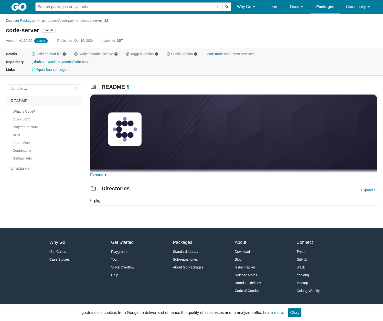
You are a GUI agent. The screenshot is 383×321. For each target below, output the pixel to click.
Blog (238, 259)
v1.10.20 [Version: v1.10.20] (19, 41)
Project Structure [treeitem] (25, 127)
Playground (119, 252)
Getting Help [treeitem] (22, 158)
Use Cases (57, 252)
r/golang (303, 275)
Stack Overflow (122, 267)
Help (114, 275)
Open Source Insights (50, 70)
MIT (120, 41)
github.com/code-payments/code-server (72, 20)
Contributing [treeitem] (22, 150)
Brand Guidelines (248, 283)
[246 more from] (91, 200)
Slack (301, 267)
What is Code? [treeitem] (24, 111)
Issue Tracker (245, 267)
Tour (114, 259)
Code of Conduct (247, 291)
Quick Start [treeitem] (21, 119)
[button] (33, 54)
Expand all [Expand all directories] (369, 190)
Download (242, 252)
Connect (305, 242)
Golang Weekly (308, 291)
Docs (297, 7)
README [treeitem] (19, 101)
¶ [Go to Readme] (127, 87)
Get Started (122, 242)
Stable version (182, 54)
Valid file (49, 54)
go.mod (50, 54)
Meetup (302, 283)
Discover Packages (20, 20)
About (240, 242)
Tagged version (142, 54)
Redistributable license (96, 54)
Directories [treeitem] (20, 168)
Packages (325, 7)
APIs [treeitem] (16, 135)
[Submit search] (227, 6)
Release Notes (246, 275)
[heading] (20, 7)
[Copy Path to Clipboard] (106, 20)
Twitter (302, 252)
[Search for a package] (129, 6)
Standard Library (185, 252)
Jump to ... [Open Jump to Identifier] (19, 88)
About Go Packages (188, 267)
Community (358, 7)
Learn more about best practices (230, 54)
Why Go (247, 7)
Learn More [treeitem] (21, 143)
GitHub (302, 259)
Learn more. (273, 312)
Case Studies (59, 259)
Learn (273, 7)
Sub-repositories (185, 259)
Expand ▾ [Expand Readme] (98, 175)
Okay (294, 312)
